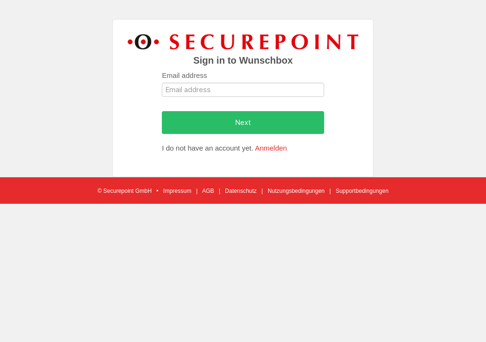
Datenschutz (241, 191)
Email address (184, 75)
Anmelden (271, 148)
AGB (208, 191)
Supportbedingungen (362, 191)
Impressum (177, 191)
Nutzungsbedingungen (296, 191)
